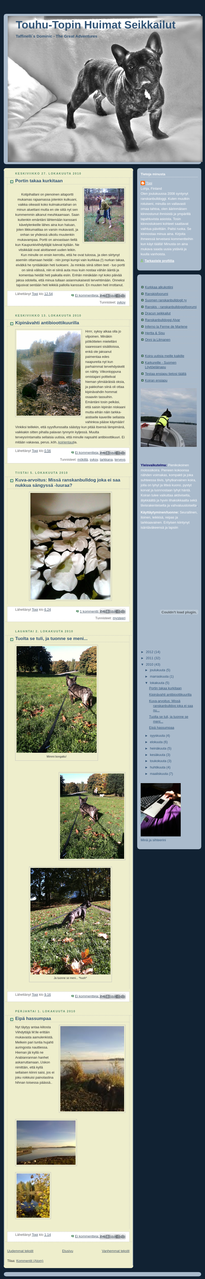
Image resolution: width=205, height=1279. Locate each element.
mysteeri (119, 618)
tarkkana (106, 460)
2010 (150, 664)
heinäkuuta (158, 748)
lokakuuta (157, 683)
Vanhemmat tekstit (116, 1251)
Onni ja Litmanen (157, 340)
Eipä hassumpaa (33, 1018)
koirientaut (66, 442)
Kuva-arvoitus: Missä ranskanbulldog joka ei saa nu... (171, 705)
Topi (149, 183)
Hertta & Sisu (155, 333)
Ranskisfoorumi (156, 294)
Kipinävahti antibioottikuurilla (47, 322)
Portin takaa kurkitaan (39, 180)
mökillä (82, 460)
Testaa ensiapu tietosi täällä (165, 374)
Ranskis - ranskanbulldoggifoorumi (170, 307)
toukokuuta (158, 761)
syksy (121, 302)
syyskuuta (158, 736)
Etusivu (67, 1251)
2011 (150, 658)
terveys (120, 460)
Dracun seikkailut (158, 313)
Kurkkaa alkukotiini (159, 287)
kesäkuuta (158, 755)
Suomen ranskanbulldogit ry (166, 300)
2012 (150, 652)
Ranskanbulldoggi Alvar (162, 320)
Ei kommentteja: (87, 295)
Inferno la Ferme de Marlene (166, 327)
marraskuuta (160, 676)
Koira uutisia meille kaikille (164, 356)
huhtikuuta (158, 767)
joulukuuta (158, 670)
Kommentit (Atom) (30, 1261)
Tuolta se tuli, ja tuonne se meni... (51, 638)
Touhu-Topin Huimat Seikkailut (96, 25)
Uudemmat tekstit (20, 1251)
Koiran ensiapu (156, 380)
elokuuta (157, 742)
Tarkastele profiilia (159, 261)
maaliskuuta (159, 774)
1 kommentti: (90, 611)
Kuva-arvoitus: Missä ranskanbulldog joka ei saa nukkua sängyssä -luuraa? (67, 482)
